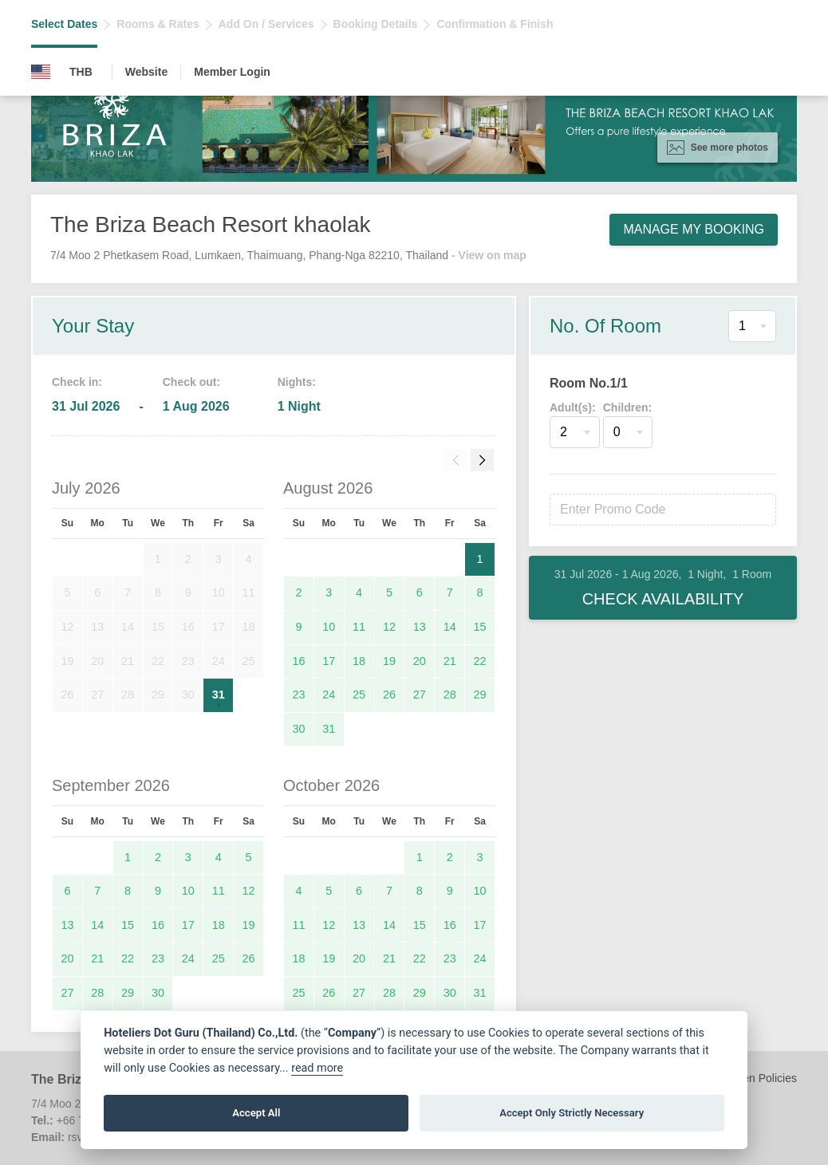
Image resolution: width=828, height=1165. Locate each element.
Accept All (256, 1113)
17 (328, 661)
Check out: (191, 382)
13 (419, 626)
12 (389, 626)
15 (480, 626)
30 (298, 728)
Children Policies (755, 1078)
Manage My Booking (693, 229)
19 (389, 661)
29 (480, 694)
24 (328, 694)
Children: (627, 407)
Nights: (297, 382)
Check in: (77, 382)
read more (317, 1068)
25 (359, 694)
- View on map (488, 255)
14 (450, 626)
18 (359, 661)
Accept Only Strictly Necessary (571, 1113)
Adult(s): (573, 407)
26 (389, 694)
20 (419, 661)
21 (450, 661)
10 (328, 626)
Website (146, 71)
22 (480, 661)
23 (298, 694)
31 (218, 694)
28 (450, 694)
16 (298, 661)
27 (419, 694)
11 (359, 626)
